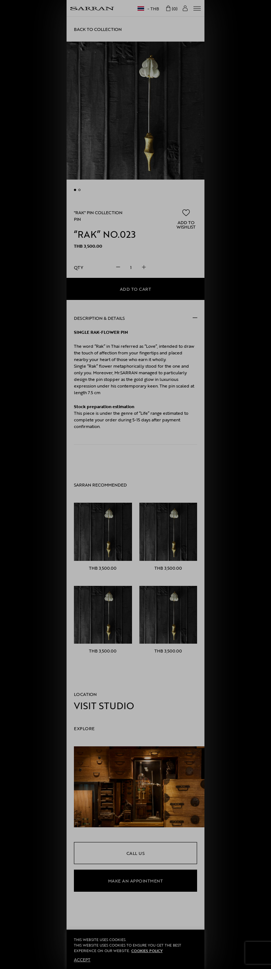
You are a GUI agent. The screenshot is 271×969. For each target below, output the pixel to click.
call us (135, 853)
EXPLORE (84, 728)
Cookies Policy (147, 951)
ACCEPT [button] (82, 959)
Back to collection (98, 29)
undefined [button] (75, 190)
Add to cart (135, 289)
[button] (186, 219)
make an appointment (135, 880)
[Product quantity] (131, 267)
